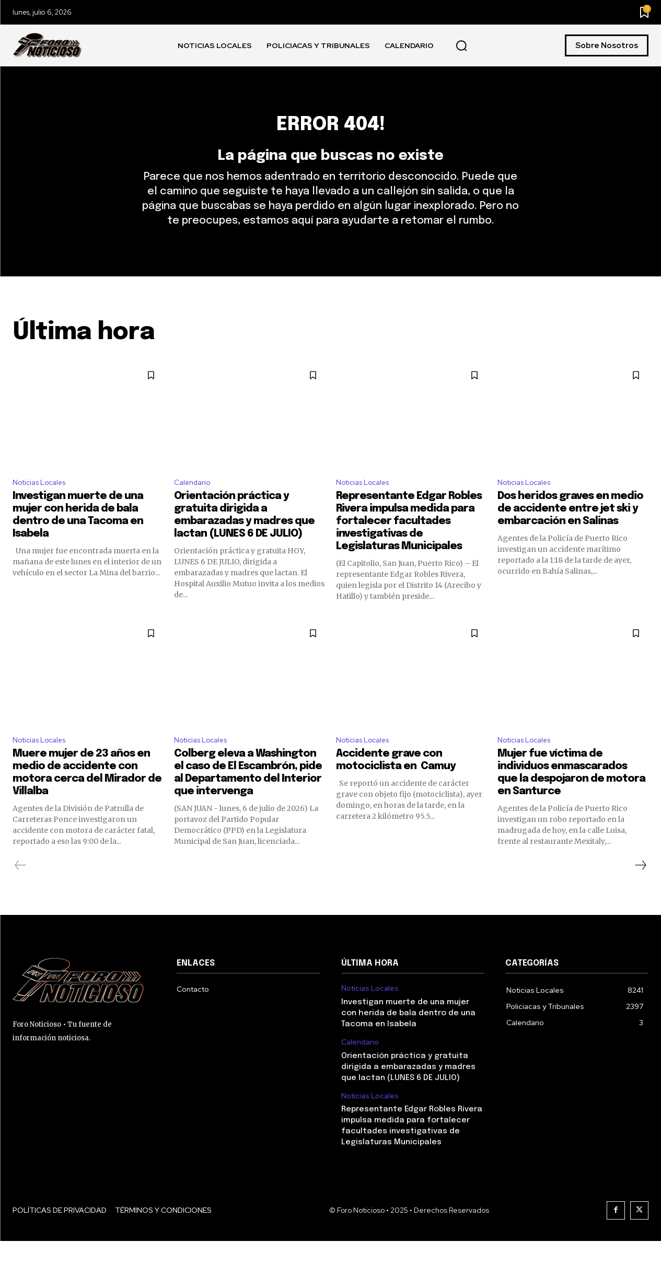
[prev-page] (21, 889)
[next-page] (640, 889)
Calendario (194, 502)
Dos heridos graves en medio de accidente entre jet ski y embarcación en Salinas (570, 530)
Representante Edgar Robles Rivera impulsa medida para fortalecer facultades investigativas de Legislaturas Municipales (409, 542)
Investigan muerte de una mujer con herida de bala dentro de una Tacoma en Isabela (408, 1037)
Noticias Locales (44, 502)
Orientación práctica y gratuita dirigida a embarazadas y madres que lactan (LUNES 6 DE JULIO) (408, 1091)
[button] (461, 46)
